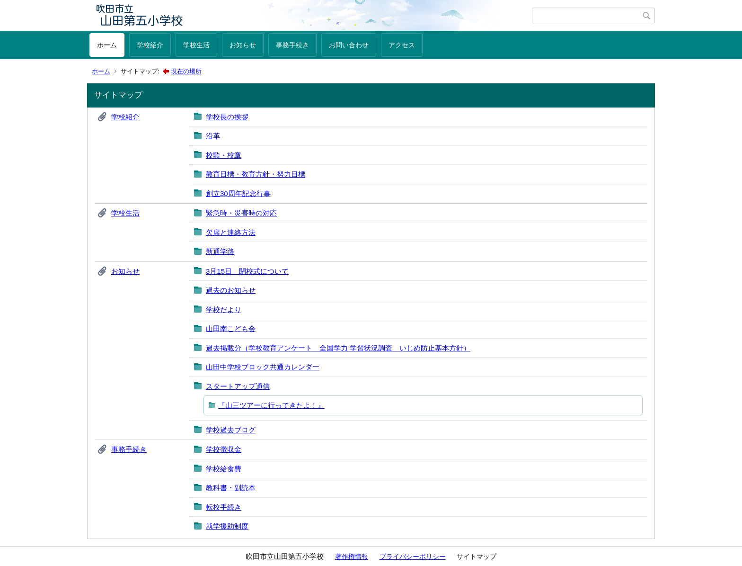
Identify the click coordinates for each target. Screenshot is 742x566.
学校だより (223, 309)
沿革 (213, 136)
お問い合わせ (349, 45)
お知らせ (243, 45)
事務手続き (292, 45)
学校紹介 (150, 45)
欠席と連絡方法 (231, 232)
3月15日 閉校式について (247, 271)
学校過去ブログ (231, 430)
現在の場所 (186, 71)
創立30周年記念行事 (238, 193)
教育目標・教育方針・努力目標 (255, 174)
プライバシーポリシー (413, 556)
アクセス (402, 45)
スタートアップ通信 (238, 386)
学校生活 (196, 45)
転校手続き (223, 507)
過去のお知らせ (231, 290)
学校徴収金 (223, 449)
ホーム (107, 45)
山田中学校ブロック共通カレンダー (262, 367)
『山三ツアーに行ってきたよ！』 (271, 405)
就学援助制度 (227, 526)
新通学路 (220, 251)
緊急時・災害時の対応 (241, 213)
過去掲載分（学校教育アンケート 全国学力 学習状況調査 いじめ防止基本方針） (338, 348)
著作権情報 (351, 556)
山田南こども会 (231, 328)
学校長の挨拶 (227, 117)
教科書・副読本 (231, 488)
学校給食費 (223, 469)
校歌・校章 (223, 155)
